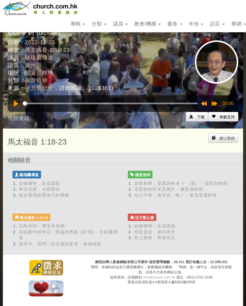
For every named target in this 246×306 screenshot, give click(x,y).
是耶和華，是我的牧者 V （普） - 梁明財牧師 (181, 183)
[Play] (16, 103)
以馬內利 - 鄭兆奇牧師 (42, 226)
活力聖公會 (39, 88)
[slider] (110, 103)
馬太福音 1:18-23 (47, 50)
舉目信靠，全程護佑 (39, 189)
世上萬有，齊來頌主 (155, 237)
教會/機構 (147, 24)
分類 (99, 24)
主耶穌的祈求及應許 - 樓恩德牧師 (168, 189)
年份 (196, 24)
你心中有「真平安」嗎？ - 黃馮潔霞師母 (175, 195)
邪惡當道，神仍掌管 (155, 232)
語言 (217, 24)
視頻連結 (18, 118)
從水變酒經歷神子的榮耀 (44, 195)
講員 (120, 24)
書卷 (174, 24)
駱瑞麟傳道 (39, 58)
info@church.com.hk (159, 277)
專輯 (77, 24)
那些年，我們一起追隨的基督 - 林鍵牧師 (60, 243)
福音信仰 (36, 80)
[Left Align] (223, 117)
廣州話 (33, 65)
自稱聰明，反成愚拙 (39, 183)
